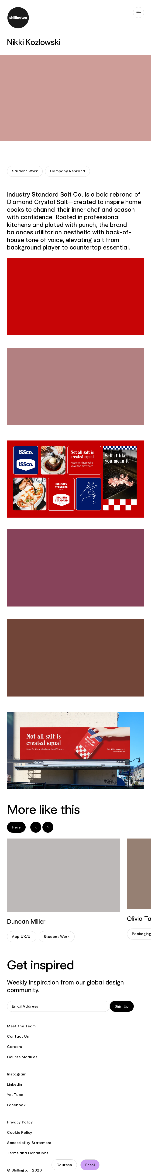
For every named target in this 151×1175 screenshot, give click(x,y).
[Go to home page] (75, 18)
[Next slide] (47, 827)
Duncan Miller (26, 921)
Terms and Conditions (27, 1153)
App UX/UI (21, 936)
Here (16, 827)
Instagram (16, 1074)
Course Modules (22, 1057)
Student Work (25, 171)
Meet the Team (21, 1026)
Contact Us (18, 1036)
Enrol (90, 1165)
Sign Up (122, 1006)
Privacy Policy (20, 1122)
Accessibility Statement (29, 1142)
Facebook (16, 1105)
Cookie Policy (19, 1132)
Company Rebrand (67, 171)
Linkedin (14, 1084)
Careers (14, 1046)
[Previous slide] (35, 827)
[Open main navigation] (138, 12)
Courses (64, 1165)
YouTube (15, 1094)
